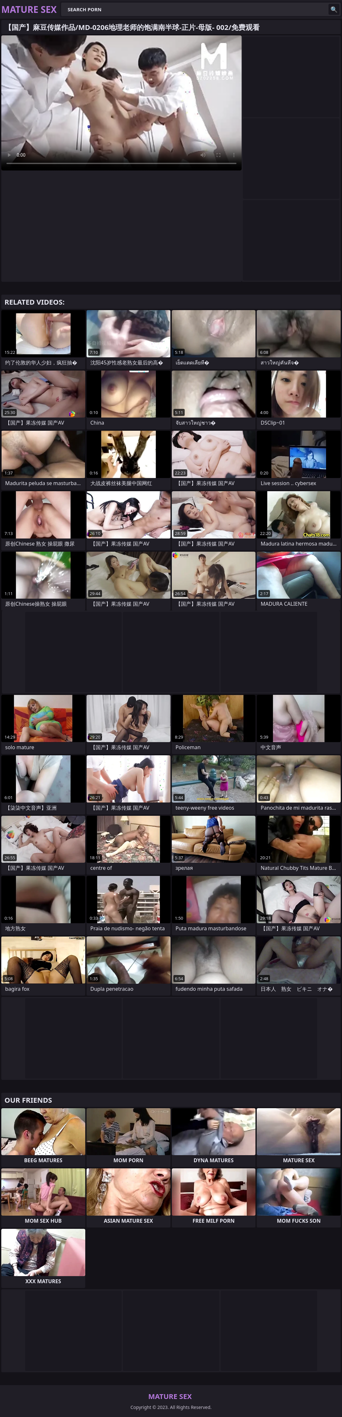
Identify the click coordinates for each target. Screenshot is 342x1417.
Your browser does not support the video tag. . (121, 102)
